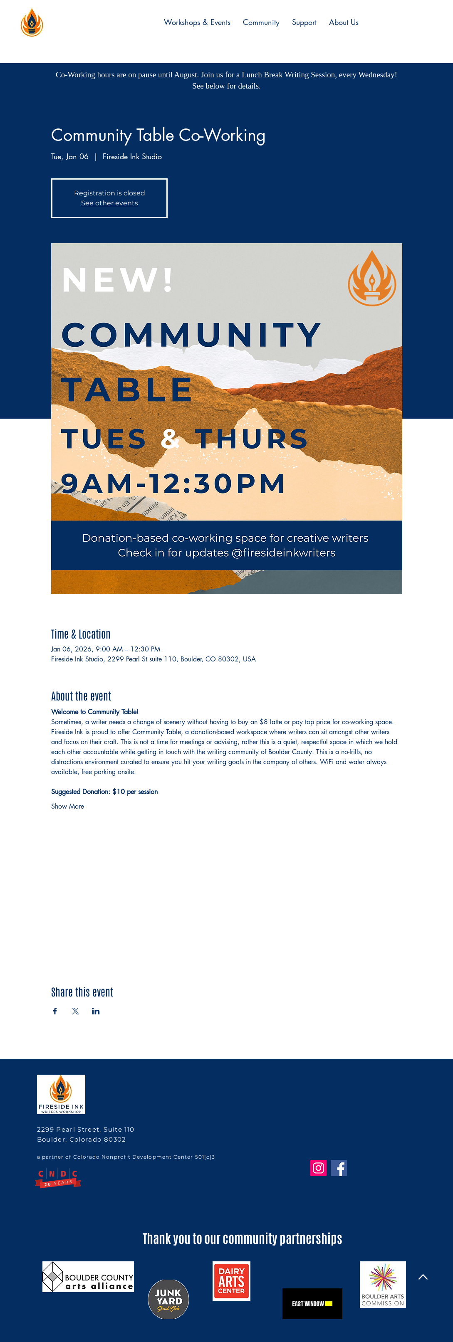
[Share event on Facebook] (55, 1011)
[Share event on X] (75, 1011)
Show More (67, 806)
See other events (109, 203)
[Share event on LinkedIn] (96, 1011)
